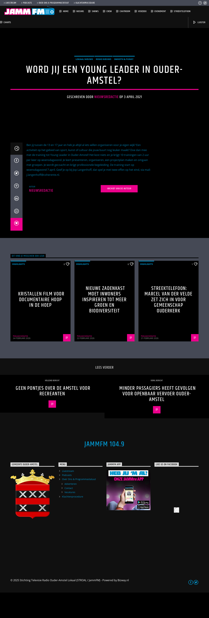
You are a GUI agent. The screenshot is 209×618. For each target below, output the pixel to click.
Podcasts (26, 3)
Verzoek (142, 11)
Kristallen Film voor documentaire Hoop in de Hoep (41, 325)
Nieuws (80, 11)
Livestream (9, 3)
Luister (199, 22)
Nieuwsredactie (106, 110)
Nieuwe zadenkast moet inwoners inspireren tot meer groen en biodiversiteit (104, 325)
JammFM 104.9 (104, 469)
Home (66, 11)
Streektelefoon (182, 11)
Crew (109, 11)
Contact (68, 513)
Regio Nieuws (103, 72)
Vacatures (69, 517)
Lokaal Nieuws (84, 72)
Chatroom (125, 11)
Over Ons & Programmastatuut (52, 3)
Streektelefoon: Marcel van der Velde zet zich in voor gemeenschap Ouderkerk (168, 325)
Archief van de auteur (119, 214)
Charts (7, 22)
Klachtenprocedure (84, 3)
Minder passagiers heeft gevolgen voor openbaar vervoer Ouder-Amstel (157, 419)
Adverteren (70, 509)
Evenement (160, 11)
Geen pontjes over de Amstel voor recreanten (53, 417)
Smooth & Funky (123, 72)
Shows (95, 11)
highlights (18, 289)
